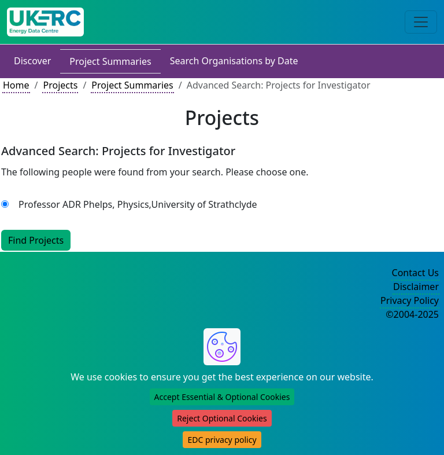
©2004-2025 (412, 314)
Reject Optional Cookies (222, 418)
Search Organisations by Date (234, 60)
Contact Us (415, 272)
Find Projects (36, 240)
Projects (60, 85)
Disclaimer (416, 286)
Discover (32, 60)
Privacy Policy (409, 300)
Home (16, 85)
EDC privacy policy (221, 439)
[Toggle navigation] (421, 22)
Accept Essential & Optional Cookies (222, 396)
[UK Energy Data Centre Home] (45, 22)
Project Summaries (110, 61)
